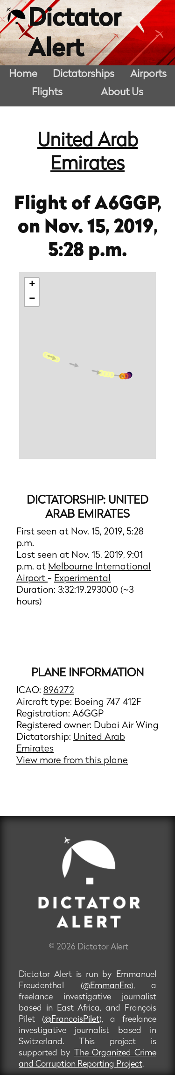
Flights (47, 92)
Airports (148, 74)
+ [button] (32, 285)
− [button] (32, 299)
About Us (122, 92)
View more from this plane (72, 761)
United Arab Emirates (87, 153)
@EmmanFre (107, 986)
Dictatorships (83, 74)
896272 (58, 691)
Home (23, 74)
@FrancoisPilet (71, 1019)
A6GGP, (127, 204)
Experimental (82, 578)
